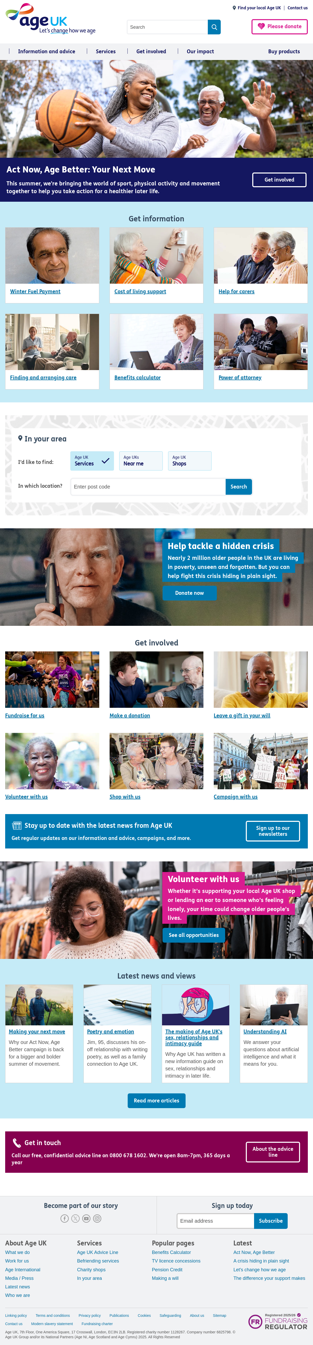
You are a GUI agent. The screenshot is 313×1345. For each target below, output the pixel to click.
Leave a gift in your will (242, 716)
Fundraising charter (97, 1324)
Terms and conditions (53, 1315)
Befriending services (98, 1261)
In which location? (40, 486)
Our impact (200, 52)
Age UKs (141, 461)
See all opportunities (194, 935)
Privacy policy (90, 1315)
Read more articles (156, 1101)
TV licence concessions (176, 1261)
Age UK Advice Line (97, 1252)
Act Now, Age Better (254, 1252)
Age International (22, 1269)
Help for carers (237, 292)
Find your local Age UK (259, 7)
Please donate (285, 26)
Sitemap (219, 1315)
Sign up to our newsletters (273, 831)
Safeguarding (170, 1315)
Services (106, 52)
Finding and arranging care (43, 378)
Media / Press (19, 1278)
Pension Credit (167, 1269)
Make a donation (130, 716)
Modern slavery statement (52, 1324)
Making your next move (37, 1032)
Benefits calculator (137, 378)
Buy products (284, 52)
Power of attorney (240, 378)
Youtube (86, 1218)
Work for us (17, 1261)
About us (197, 1315)
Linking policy (16, 1315)
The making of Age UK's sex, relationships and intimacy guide (194, 1038)
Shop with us (125, 797)
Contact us (298, 7)
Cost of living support (140, 292)
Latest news (17, 1286)
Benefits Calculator (171, 1252)
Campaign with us (236, 797)
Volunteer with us (26, 797)
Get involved (151, 52)
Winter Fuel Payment (35, 292)
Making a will (165, 1278)
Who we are (17, 1295)
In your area (89, 1278)
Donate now (189, 593)
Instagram (97, 1218)
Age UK (92, 461)
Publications (119, 1315)
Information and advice (46, 52)
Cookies (144, 1315)
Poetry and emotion (110, 1032)
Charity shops (91, 1269)
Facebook (64, 1218)
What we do (17, 1252)
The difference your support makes (269, 1278)
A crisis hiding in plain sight (261, 1261)
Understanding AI (265, 1032)
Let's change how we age (259, 1269)
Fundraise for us (24, 716)
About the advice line (273, 1152)
